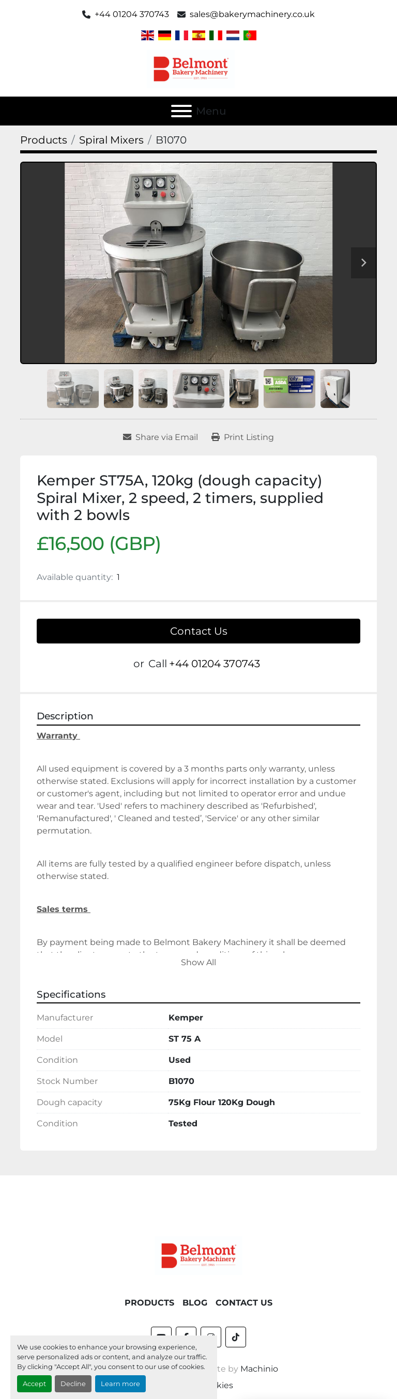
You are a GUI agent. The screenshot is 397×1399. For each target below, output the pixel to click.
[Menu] (181, 111)
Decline (73, 1384)
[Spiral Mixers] (111, 140)
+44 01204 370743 (132, 14)
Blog (194, 1303)
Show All (198, 962)
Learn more (120, 1384)
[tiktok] (235, 1337)
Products (149, 1303)
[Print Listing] (243, 437)
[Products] (43, 140)
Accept (34, 1384)
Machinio (259, 1369)
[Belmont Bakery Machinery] (198, 1255)
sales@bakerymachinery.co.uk (252, 14)
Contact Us (198, 631)
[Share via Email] (160, 437)
